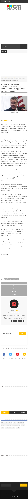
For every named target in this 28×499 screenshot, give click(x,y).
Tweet (14, 283)
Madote (17, 494)
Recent (5, 412)
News (15, 77)
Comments (13, 412)
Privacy (11, 496)
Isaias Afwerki (8, 427)
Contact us (24, 485)
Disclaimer (16, 496)
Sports (17, 427)
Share (14, 285)
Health (2, 427)
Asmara (2, 422)
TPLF (19, 77)
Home (2, 77)
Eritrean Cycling (20, 422)
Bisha (7, 422)
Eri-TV (10, 422)
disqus (22, 333)
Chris (6, 77)
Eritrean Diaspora (5, 425)
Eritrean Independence (15, 425)
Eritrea (14, 422)
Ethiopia (10, 77)
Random (23, 412)
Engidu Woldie (5, 120)
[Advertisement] (14, 28)
